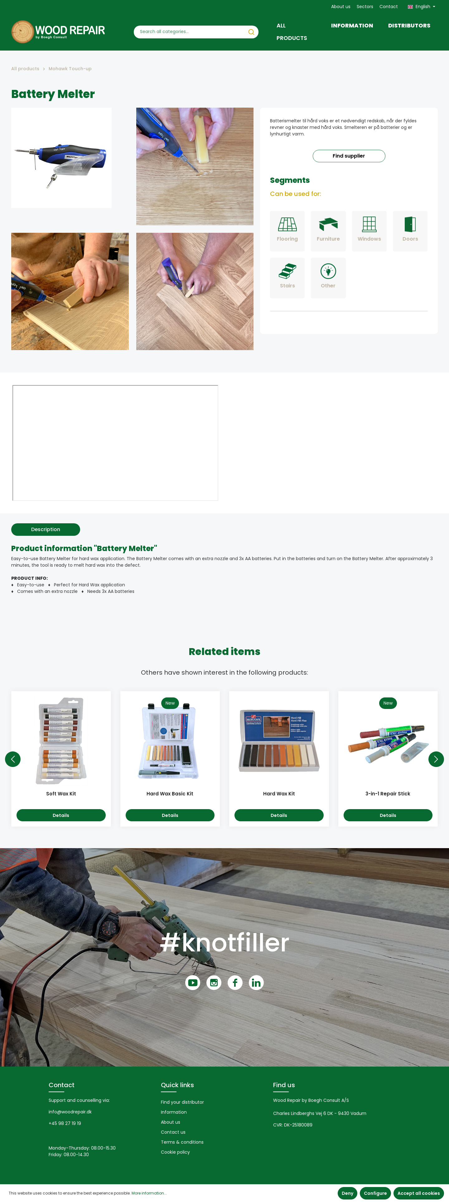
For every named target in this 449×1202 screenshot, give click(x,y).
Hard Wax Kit (279, 794)
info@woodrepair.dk (70, 1112)
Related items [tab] (224, 651)
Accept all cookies (419, 1193)
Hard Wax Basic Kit (170, 794)
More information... (149, 1193)
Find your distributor (182, 1102)
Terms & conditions (182, 1142)
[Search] (251, 32)
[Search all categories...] (189, 32)
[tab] (45, 529)
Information (174, 1112)
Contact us (173, 1132)
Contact (388, 6)
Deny (347, 1193)
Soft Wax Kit (61, 794)
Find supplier (349, 155)
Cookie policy (175, 1152)
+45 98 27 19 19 (65, 1123)
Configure (375, 1193)
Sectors (365, 6)
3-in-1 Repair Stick (387, 794)
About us (340, 6)
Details (61, 815)
